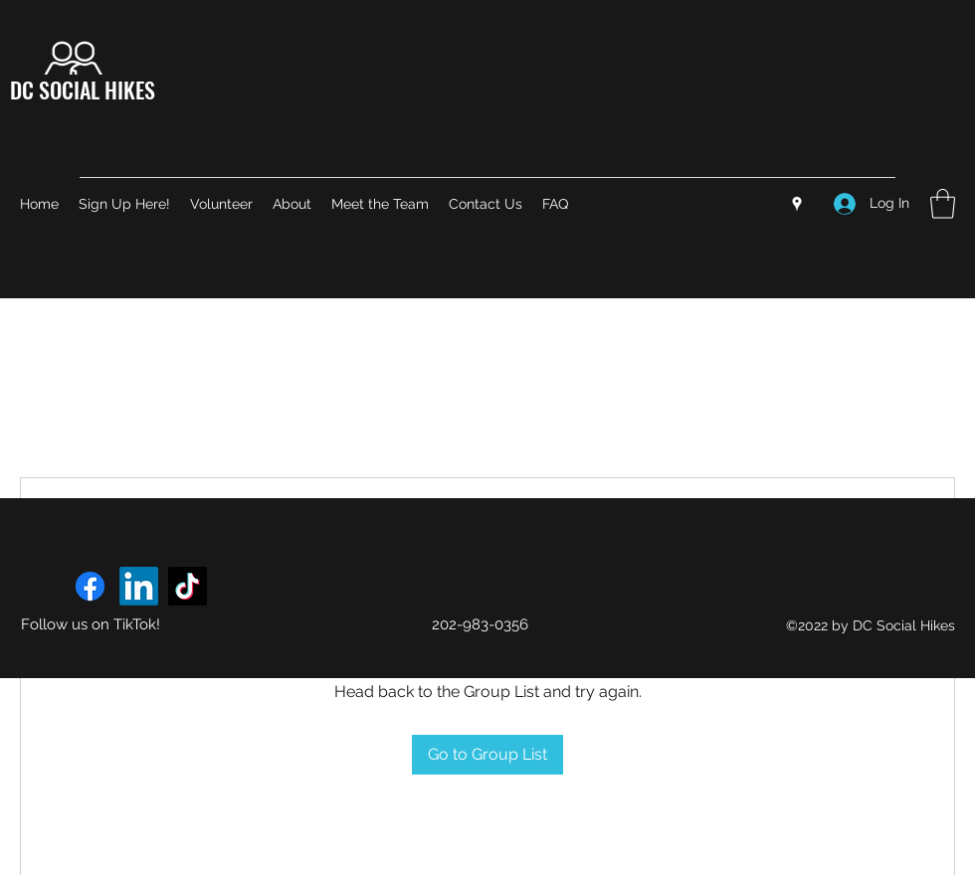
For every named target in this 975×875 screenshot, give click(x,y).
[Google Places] (797, 204)
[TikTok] (187, 586)
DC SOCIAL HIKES (82, 89)
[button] (942, 204)
